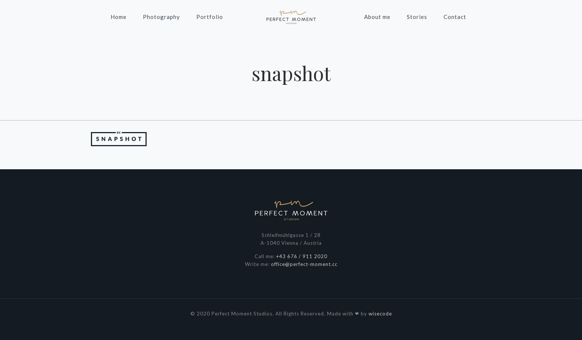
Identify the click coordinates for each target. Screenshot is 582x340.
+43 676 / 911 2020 (301, 256)
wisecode (380, 314)
